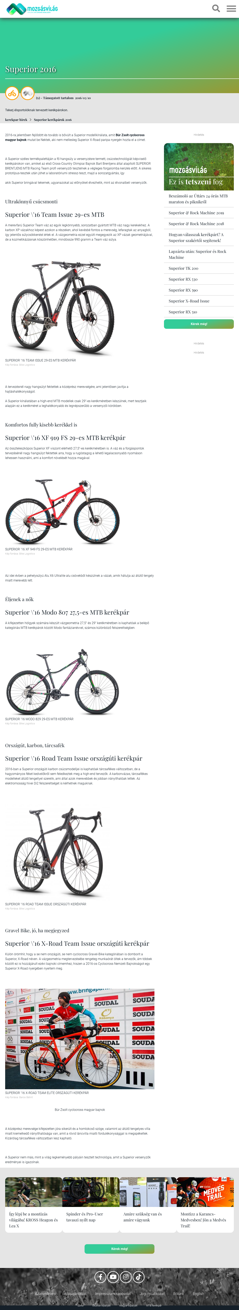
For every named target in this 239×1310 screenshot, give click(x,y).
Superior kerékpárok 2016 (53, 120)
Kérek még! (199, 324)
